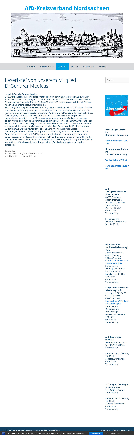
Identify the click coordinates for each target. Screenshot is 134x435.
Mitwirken (89, 66)
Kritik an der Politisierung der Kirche (22, 156)
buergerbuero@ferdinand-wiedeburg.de (117, 302)
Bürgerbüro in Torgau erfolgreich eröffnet (25, 153)
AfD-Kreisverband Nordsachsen (67, 8)
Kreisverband (48, 66)
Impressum (105, 430)
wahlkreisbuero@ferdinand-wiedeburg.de (117, 262)
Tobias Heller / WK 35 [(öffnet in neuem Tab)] (116, 160)
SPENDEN (103, 66)
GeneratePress (54, 430)
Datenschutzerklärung (122, 430)
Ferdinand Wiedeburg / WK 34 (117, 167)
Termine (74, 66)
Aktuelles (62, 66)
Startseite (31, 66)
